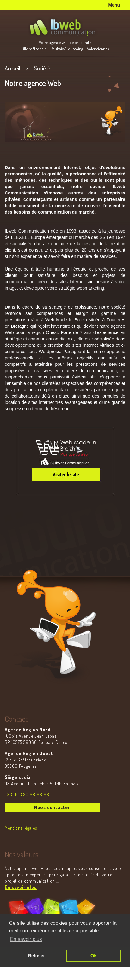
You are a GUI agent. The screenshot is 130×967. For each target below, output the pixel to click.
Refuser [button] (36, 955)
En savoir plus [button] (26, 939)
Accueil (12, 68)
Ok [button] (93, 955)
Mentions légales (21, 828)
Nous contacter (52, 807)
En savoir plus (21, 887)
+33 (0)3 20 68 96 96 (27, 794)
